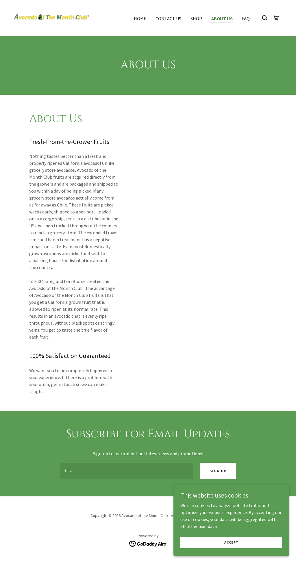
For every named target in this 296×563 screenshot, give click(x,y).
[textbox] (126, 471)
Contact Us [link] (168, 18)
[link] (51, 17)
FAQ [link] (246, 18)
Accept (231, 542)
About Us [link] (222, 18)
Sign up (218, 471)
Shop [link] (196, 18)
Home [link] (140, 18)
